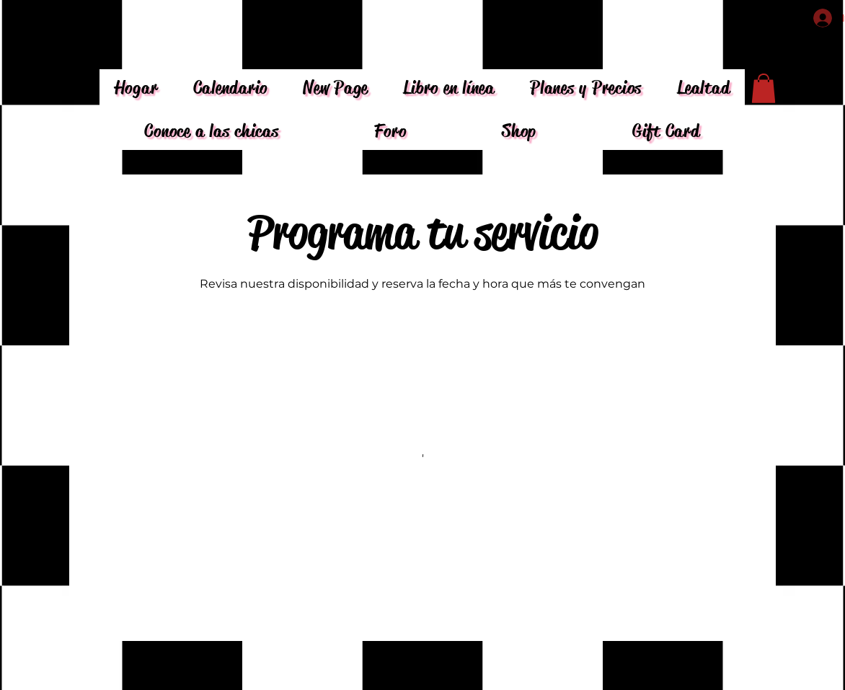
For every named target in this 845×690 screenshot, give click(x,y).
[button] (763, 88)
